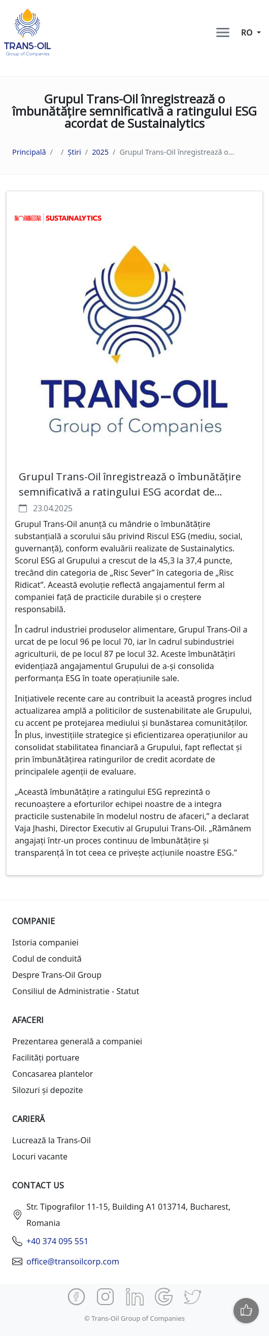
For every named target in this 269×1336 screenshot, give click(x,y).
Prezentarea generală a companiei (77, 1041)
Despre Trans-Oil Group (57, 974)
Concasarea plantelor (52, 1073)
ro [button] (248, 32)
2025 (100, 152)
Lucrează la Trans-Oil (51, 1140)
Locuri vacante (40, 1156)
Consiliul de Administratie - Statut (75, 991)
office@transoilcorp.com (72, 1261)
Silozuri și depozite (47, 1090)
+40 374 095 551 (57, 1241)
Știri (74, 152)
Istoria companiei (45, 942)
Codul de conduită (47, 958)
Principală (29, 152)
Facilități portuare (45, 1057)
